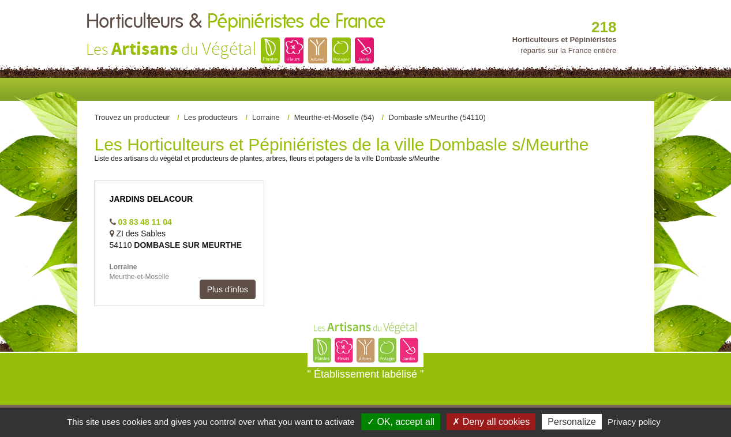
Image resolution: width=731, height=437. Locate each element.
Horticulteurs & (235, 22)
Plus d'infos (227, 289)
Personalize (572, 422)
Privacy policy (634, 422)
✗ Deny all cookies (491, 422)
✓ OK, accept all (400, 422)
